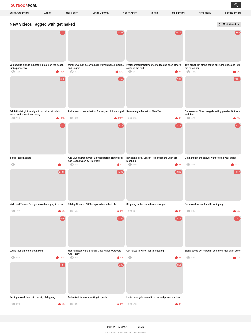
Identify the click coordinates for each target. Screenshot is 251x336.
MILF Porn (178, 13)
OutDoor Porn (122, 332)
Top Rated (72, 13)
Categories (130, 13)
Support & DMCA (117, 326)
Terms (140, 326)
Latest (47, 13)
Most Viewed (101, 13)
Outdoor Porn (19, 13)
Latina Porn (233, 13)
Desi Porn (205, 13)
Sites (154, 13)
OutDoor (23, 5)
